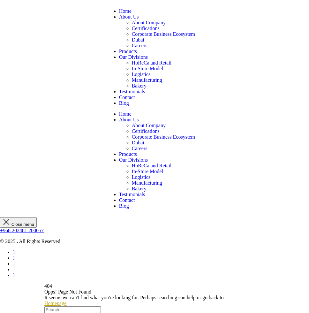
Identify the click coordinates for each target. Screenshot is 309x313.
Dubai (138, 39)
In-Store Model (147, 68)
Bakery (139, 85)
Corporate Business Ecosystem (163, 34)
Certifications (146, 28)
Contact (127, 97)
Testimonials (132, 91)
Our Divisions (133, 57)
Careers (139, 45)
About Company (149, 22)
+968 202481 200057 (22, 230)
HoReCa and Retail (151, 62)
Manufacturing (147, 80)
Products (128, 51)
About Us (129, 16)
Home (125, 11)
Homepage (55, 303)
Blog (124, 103)
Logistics (141, 74)
